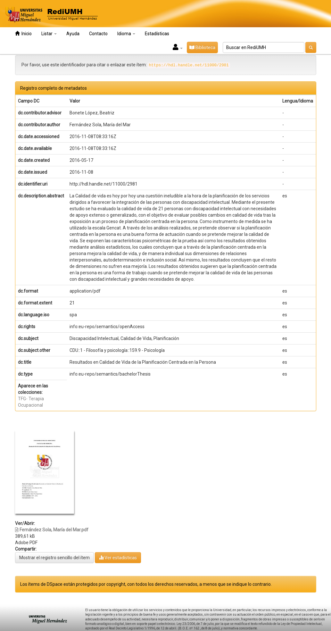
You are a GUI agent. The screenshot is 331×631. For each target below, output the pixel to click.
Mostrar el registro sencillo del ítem (54, 557)
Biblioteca (202, 47)
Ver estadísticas (118, 557)
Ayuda (72, 33)
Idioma (126, 33)
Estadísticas (157, 33)
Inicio (23, 33)
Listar (49, 33)
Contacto (98, 33)
